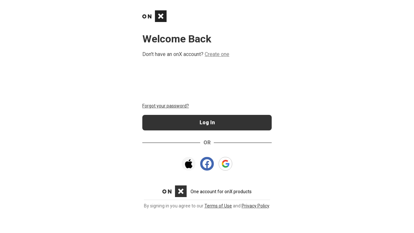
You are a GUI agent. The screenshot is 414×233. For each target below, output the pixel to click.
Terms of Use (218, 205)
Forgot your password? (165, 105)
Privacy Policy (255, 205)
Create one (217, 54)
